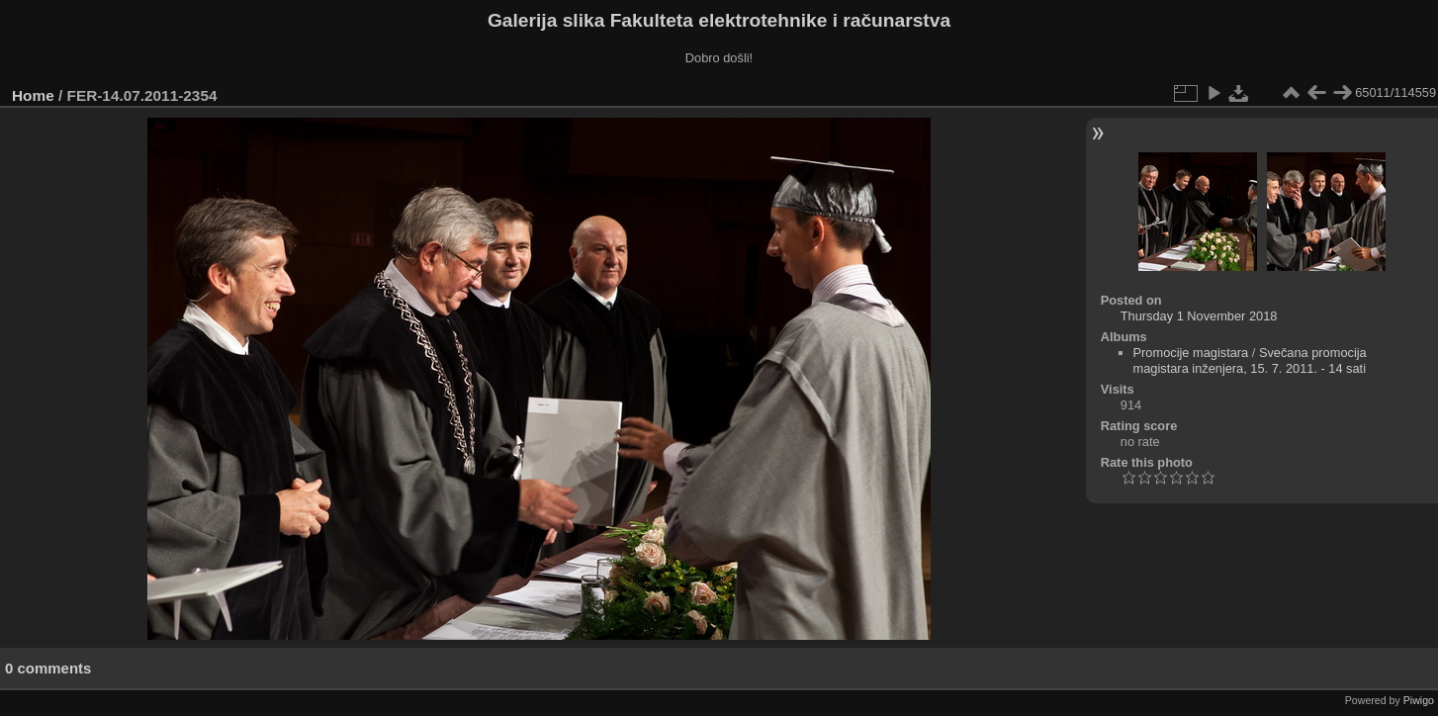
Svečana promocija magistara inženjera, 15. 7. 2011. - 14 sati (1250, 360)
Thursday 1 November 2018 (1199, 316)
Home (33, 95)
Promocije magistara (1191, 352)
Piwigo (1418, 700)
